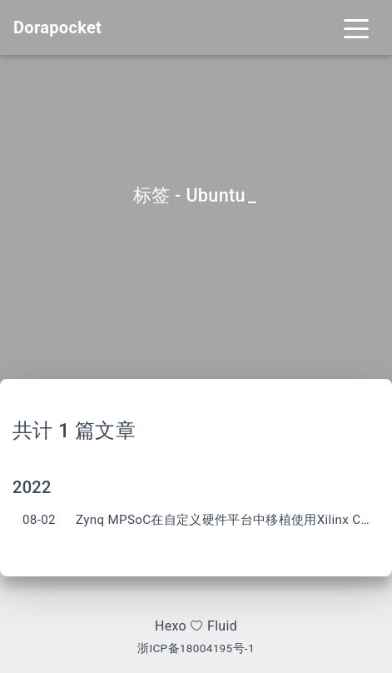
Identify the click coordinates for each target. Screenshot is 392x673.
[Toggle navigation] (356, 27)
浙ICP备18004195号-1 (196, 648)
